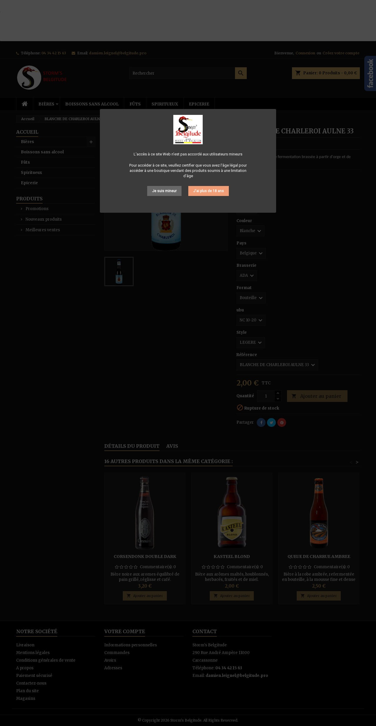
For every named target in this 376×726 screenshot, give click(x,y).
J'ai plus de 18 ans (208, 191)
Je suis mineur (164, 191)
